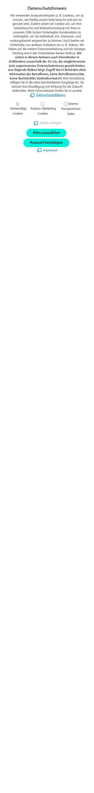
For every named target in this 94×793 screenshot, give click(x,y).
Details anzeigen (50, 123)
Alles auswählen (46, 133)
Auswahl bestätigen (46, 143)
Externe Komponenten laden (70, 109)
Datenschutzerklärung (50, 95)
